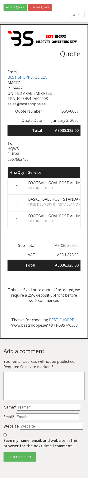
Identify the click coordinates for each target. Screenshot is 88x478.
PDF (77, 14)
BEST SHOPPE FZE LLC (27, 77)
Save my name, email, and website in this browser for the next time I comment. (41, 443)
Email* (9, 416)
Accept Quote (15, 7)
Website (11, 426)
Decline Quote (40, 7)
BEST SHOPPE (61, 319)
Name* (10, 407)
